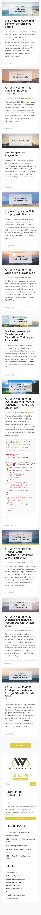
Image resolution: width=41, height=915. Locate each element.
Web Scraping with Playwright (16, 154)
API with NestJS (28, 98)
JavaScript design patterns (15, 879)
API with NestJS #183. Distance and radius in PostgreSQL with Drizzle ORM (19, 621)
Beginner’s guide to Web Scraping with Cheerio (19, 212)
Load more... (20, 745)
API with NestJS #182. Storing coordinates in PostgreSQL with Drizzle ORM (19, 692)
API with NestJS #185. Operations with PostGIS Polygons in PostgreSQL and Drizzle (19, 403)
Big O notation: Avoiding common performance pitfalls (19, 23)
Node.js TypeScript (12, 885)
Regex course (11, 892)
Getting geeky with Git (13, 876)
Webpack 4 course (12, 898)
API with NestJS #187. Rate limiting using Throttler (18, 90)
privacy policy (9, 815)
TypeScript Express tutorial (15, 895)
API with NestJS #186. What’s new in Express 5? (20, 271)
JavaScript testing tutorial (15, 882)
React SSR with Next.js (14, 889)
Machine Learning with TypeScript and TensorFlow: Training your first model (20, 336)
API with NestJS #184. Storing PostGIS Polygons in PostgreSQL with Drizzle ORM (19, 553)
